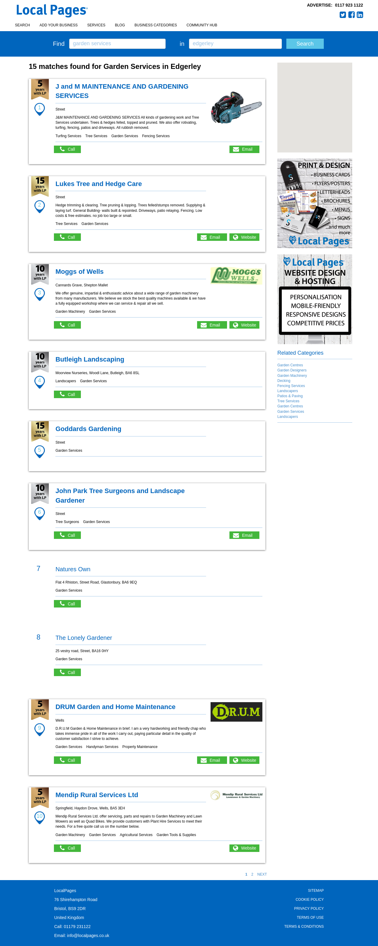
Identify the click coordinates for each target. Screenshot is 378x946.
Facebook (352, 14)
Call (70, 149)
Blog (120, 25)
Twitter (343, 14)
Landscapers (287, 391)
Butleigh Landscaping (89, 359)
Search (22, 25)
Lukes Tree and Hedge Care (98, 184)
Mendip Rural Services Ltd (96, 795)
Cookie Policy (310, 899)
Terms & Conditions (304, 926)
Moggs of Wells (79, 271)
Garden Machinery (292, 376)
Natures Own (72, 569)
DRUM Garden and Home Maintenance (115, 707)
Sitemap (316, 890)
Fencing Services (291, 386)
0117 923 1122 (349, 5)
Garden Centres (290, 365)
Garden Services (290, 411)
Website (248, 237)
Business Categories (155, 25)
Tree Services (288, 401)
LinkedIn (360, 14)
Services (96, 25)
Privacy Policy (309, 908)
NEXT (262, 874)
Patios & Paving (290, 396)
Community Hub (202, 25)
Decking (283, 381)
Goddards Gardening (88, 429)
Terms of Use (310, 917)
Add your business (59, 25)
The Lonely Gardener (83, 637)
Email (247, 149)
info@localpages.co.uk (88, 935)
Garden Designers (291, 370)
